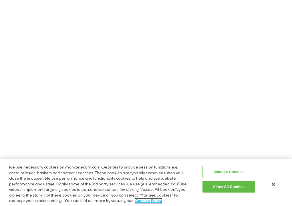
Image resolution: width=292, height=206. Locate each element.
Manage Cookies (229, 173)
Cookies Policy (148, 202)
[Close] (273, 185)
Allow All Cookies (229, 187)
